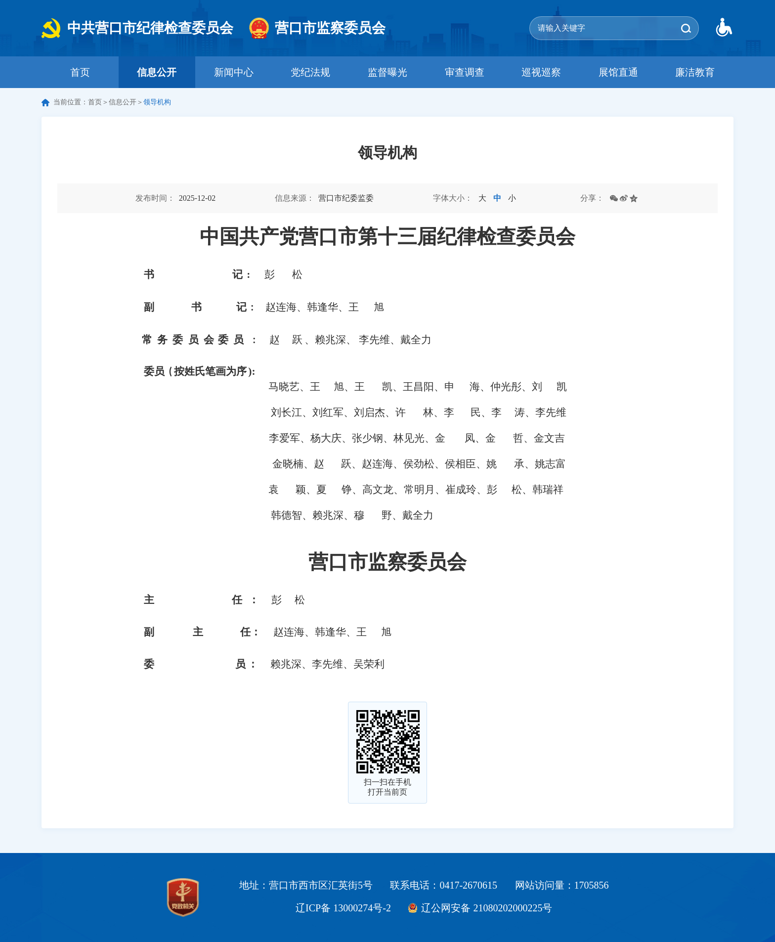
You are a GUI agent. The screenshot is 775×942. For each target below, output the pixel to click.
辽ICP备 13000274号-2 (343, 907)
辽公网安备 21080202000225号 (486, 907)
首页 (80, 72)
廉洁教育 (695, 72)
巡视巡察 (541, 72)
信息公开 (156, 72)
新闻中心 (234, 72)
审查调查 (464, 72)
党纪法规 (310, 72)
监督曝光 (387, 72)
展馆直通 (618, 72)
